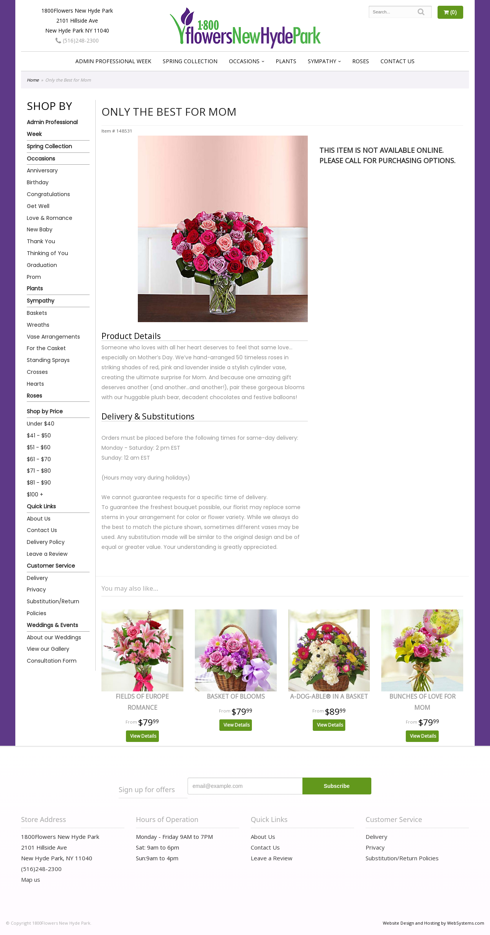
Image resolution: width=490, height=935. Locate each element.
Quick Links (41, 506)
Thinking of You (47, 253)
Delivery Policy (46, 542)
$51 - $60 (39, 447)
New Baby (39, 229)
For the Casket (46, 348)
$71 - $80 (39, 471)
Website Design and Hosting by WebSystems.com (433, 923)
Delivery (37, 578)
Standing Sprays (48, 360)
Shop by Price (45, 411)
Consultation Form (52, 661)
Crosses (37, 372)
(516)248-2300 (77, 40)
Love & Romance (49, 218)
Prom (34, 277)
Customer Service (51, 566)
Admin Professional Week (113, 61)
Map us (30, 879)
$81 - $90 (39, 482)
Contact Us (398, 61)
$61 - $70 (39, 459)
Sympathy (322, 61)
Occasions (244, 61)
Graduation (42, 265)
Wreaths (38, 325)
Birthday (38, 182)
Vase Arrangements (53, 337)
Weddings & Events (52, 625)
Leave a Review (47, 554)
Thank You (41, 241)
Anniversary (42, 170)
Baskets (37, 313)
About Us (39, 518)
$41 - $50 (39, 435)
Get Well (38, 206)
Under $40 (40, 423)
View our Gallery (48, 649)
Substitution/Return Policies (53, 607)
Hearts (35, 384)
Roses (360, 61)
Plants (286, 61)
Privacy (36, 589)
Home (33, 80)
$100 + (35, 494)
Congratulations (48, 194)
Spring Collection (190, 61)
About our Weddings (54, 637)
